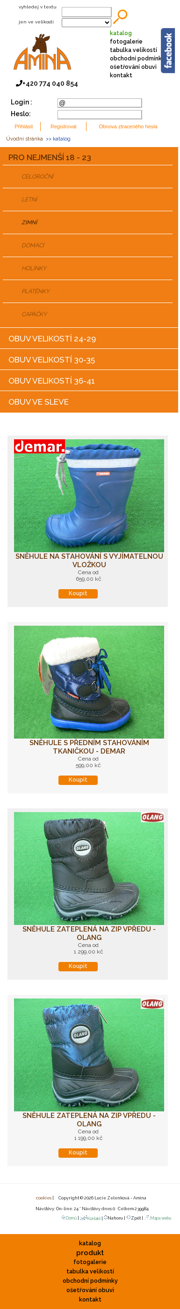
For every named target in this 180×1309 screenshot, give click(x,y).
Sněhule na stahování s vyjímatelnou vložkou (89, 560)
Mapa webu (157, 1218)
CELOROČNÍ (37, 176)
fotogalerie (126, 41)
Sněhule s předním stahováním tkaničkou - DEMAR (89, 747)
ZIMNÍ (29, 222)
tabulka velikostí (133, 50)
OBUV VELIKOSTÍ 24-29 (52, 338)
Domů (69, 1218)
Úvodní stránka (24, 139)
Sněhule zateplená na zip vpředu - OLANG (89, 933)
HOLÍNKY (34, 268)
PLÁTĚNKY (36, 291)
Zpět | (135, 1217)
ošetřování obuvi (133, 67)
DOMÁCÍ (33, 245)
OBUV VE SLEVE (38, 402)
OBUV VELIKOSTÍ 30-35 (51, 359)
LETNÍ (29, 199)
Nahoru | (115, 1217)
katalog (121, 33)
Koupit (78, 593)
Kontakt (90, 1218)
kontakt (121, 75)
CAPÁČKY (34, 314)
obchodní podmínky (137, 58)
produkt (90, 1253)
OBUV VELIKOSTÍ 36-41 (51, 380)
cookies (43, 1198)
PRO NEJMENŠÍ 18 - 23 (49, 157)
